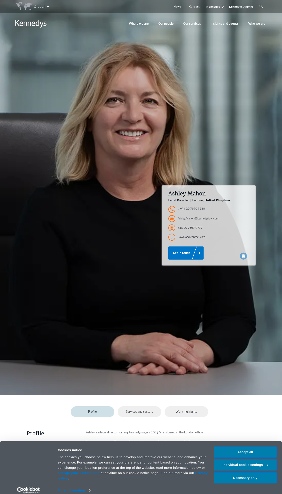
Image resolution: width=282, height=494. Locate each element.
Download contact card (186, 237)
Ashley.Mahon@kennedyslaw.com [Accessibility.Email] (193, 218)
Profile (92, 411)
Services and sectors (139, 411)
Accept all (245, 447)
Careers (194, 6)
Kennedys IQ (215, 6)
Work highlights (186, 411)
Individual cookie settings (245, 460)
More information (71, 485)
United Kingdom (217, 200)
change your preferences (79, 468)
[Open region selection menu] (32, 6)
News (177, 6)
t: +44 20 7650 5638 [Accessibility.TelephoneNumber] (191, 208)
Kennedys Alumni (241, 6)
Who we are (256, 24)
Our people (166, 24)
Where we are (139, 24)
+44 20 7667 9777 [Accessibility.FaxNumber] (185, 228)
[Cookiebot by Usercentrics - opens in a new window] (28, 485)
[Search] (261, 6)
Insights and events (225, 24)
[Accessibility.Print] (243, 256)
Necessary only (245, 473)
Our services (192, 24)
